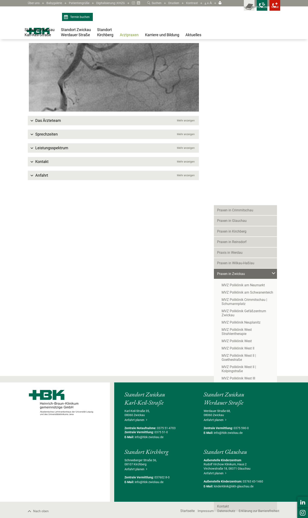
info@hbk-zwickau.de (149, 484)
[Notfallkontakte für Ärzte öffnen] (252, 8)
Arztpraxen (41, 56)
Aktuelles (224, 327)
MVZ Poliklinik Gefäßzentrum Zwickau (251, 173)
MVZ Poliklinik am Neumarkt (243, 147)
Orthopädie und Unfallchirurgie (245, 287)
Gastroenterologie (237, 267)
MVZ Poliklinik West (237, 195)
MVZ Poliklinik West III (238, 224)
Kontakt (223, 348)
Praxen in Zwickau (62, 56)
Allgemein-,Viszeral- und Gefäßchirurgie (120, 56)
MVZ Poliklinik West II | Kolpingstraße (250, 217)
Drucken (172, 3)
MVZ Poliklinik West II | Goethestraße (249, 210)
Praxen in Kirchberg (231, 94)
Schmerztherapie (236, 294)
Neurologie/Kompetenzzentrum (246, 280)
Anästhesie (232, 253)
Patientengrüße (84, 3)
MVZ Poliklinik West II (238, 202)
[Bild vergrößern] (113, 124)
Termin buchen (77, 23)
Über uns (34, 3)
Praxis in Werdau (230, 115)
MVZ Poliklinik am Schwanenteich (247, 155)
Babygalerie (57, 3)
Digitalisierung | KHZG (119, 3)
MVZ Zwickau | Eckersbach (242, 305)
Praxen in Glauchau (232, 83)
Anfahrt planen (135, 467)
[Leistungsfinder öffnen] (233, 8)
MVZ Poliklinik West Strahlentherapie (249, 188)
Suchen (151, 3)
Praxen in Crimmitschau (235, 72)
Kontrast (191, 3)
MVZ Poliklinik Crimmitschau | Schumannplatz (244, 164)
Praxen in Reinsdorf (232, 104)
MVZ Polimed (232, 232)
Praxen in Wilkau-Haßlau (235, 126)
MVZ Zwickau (84, 56)
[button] (113, 168)
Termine (223, 337)
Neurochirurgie (234, 273)
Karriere (223, 316)
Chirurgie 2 (232, 260)
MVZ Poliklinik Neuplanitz (241, 181)
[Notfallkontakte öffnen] (271, 8)
